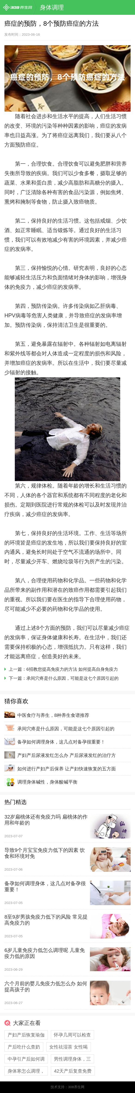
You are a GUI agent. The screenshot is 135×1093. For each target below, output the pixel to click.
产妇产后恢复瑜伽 (26, 1034)
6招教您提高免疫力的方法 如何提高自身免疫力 (72, 669)
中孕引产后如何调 (26, 1059)
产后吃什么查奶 (24, 1046)
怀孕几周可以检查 (72, 1034)
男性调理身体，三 (72, 1059)
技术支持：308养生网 (67, 1087)
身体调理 (52, 7)
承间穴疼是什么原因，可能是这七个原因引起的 (72, 678)
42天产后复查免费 (73, 1071)
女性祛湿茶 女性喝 (68, 1046)
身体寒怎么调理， (26, 1071)
